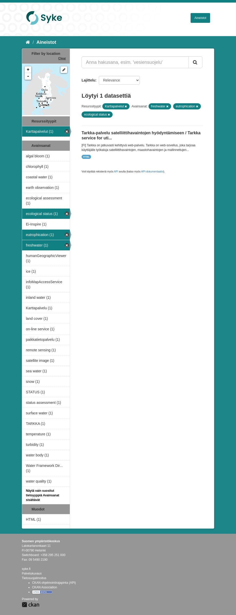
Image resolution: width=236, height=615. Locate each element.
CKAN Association (44, 587)
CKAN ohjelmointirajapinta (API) (54, 583)
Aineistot (200, 18)
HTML (86, 157)
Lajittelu (88, 80)
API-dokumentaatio (152, 171)
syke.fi (26, 569)
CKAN (30, 604)
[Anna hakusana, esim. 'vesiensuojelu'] (135, 62)
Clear (62, 58)
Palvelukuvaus (32, 573)
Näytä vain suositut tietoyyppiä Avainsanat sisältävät (42, 495)
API (116, 171)
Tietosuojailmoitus (34, 578)
